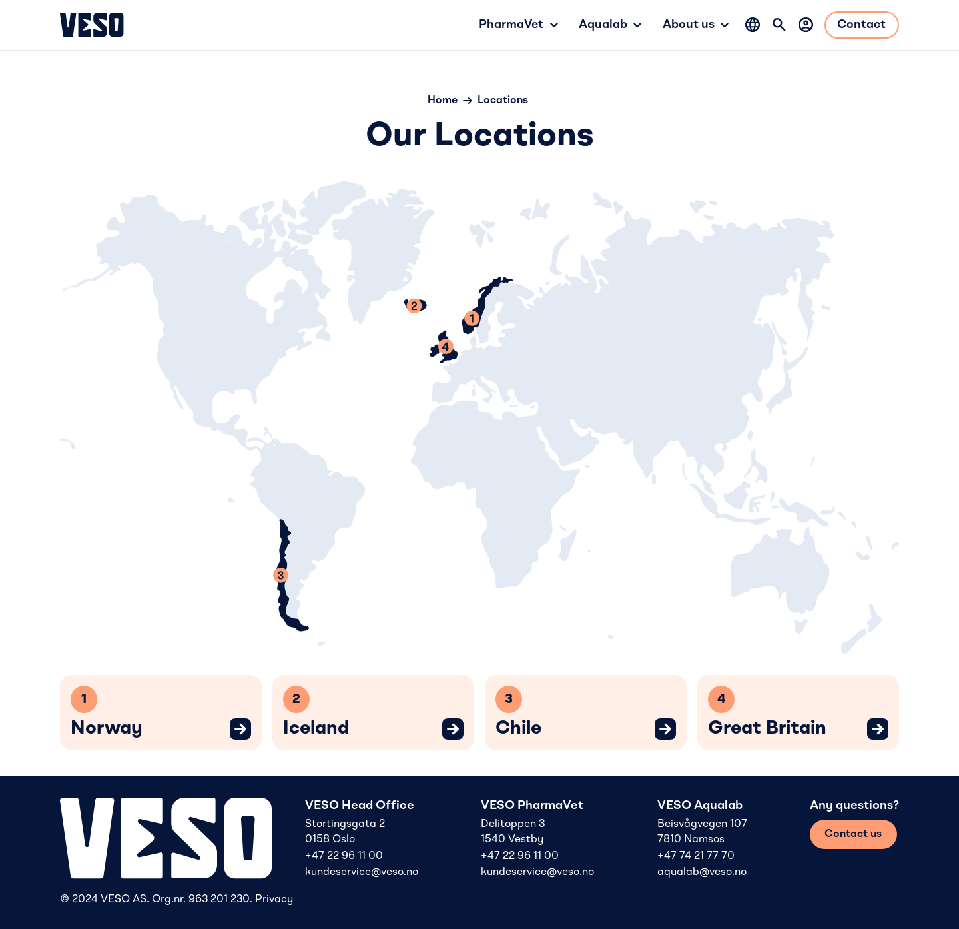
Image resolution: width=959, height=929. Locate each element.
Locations (503, 100)
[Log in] (806, 24)
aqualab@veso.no (702, 872)
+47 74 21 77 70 (696, 856)
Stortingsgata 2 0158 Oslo (345, 831)
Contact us (853, 834)
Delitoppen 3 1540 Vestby (513, 831)
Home (443, 100)
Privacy (274, 899)
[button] (518, 25)
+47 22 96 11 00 (344, 856)
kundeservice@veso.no (361, 872)
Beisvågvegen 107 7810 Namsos (702, 831)
